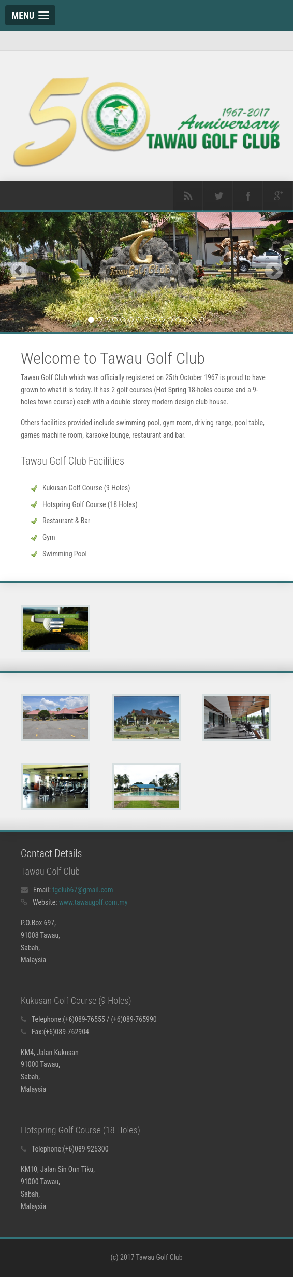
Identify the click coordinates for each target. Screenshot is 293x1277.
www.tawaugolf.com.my (93, 902)
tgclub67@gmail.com (82, 890)
